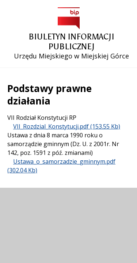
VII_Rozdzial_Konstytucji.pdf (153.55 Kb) (66, 126)
